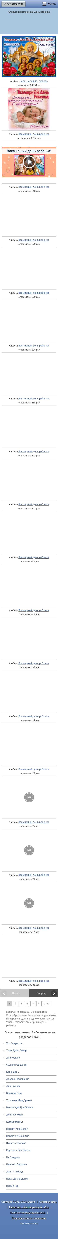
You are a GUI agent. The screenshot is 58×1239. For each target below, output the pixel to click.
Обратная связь (48, 1201)
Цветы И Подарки (16, 1164)
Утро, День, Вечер (16, 1050)
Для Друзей (13, 1086)
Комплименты (14, 1121)
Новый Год (12, 1185)
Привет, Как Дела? (17, 1128)
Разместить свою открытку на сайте (29, 1207)
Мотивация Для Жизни (19, 1107)
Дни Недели (13, 1057)
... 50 (46, 1003)
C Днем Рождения (16, 1064)
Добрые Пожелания (17, 1079)
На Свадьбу (13, 1157)
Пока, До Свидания (17, 1178)
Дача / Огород (14, 1171)
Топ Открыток (14, 1043)
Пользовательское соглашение (29, 1218)
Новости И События (17, 1135)
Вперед (41, 993)
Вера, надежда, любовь (34, 81)
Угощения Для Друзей (19, 1100)
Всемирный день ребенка (33, 134)
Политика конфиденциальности (27, 1212)
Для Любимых (14, 1114)
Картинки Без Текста (18, 1150)
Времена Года (14, 1093)
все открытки (13, 3)
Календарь (12, 1071)
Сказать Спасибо (16, 1143)
